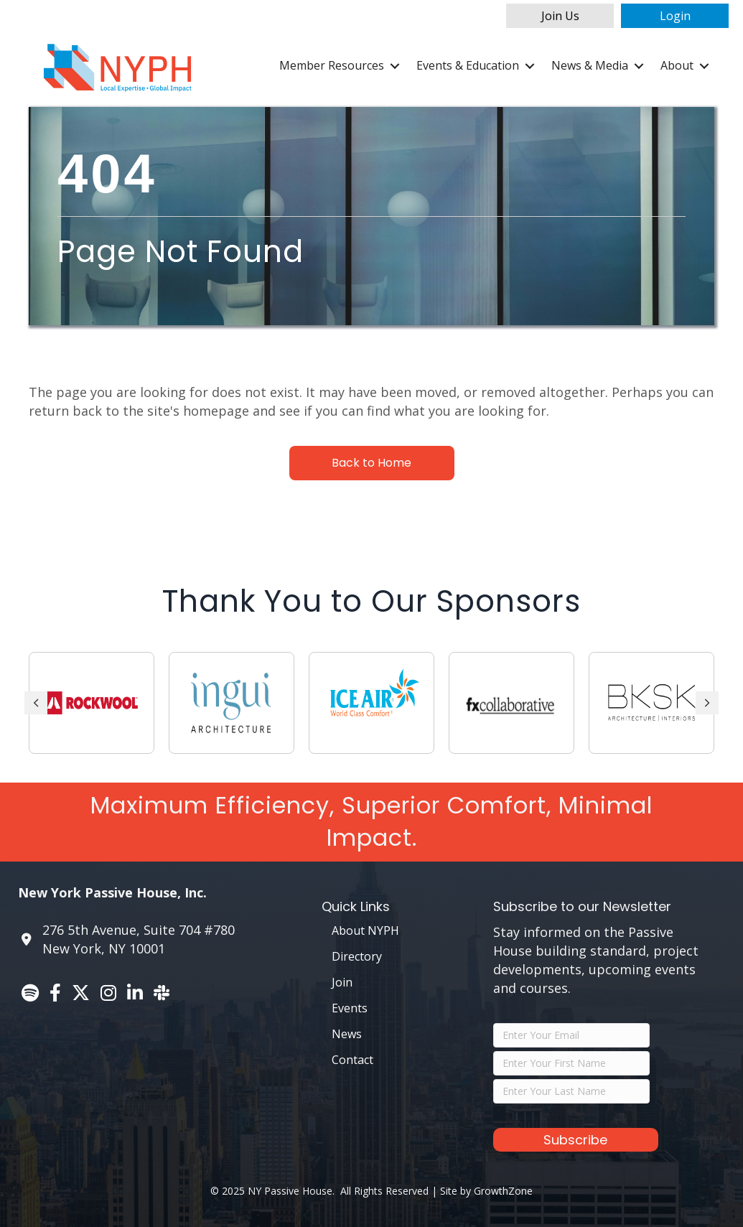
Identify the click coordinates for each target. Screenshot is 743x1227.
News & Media (589, 65)
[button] (560, 16)
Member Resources (331, 65)
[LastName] (571, 1091)
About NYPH (365, 930)
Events (350, 1008)
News (347, 1034)
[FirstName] (571, 1063)
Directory (357, 956)
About (676, 65)
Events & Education (467, 65)
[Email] (571, 1035)
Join (342, 982)
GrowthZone (503, 1191)
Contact (352, 1060)
